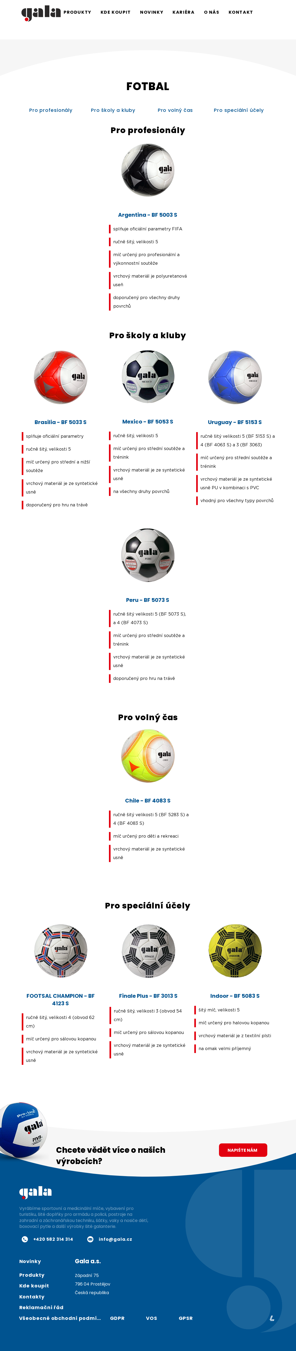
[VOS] (152, 1318)
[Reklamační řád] (63, 1307)
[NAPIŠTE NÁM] (243, 1150)
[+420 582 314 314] (47, 1239)
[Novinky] (38, 1261)
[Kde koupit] (38, 1285)
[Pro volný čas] (176, 110)
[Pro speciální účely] (239, 110)
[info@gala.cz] (110, 1239)
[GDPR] (118, 1318)
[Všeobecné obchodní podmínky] (62, 1318)
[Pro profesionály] (51, 110)
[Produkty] (38, 1275)
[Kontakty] (38, 1296)
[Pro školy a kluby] (114, 110)
